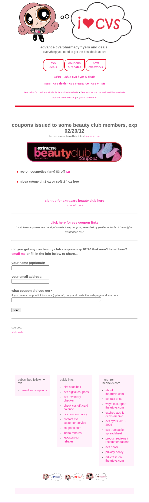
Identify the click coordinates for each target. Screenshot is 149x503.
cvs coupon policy (75, 415)
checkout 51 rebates (72, 440)
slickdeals (17, 332)
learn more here (92, 136)
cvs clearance (79, 83)
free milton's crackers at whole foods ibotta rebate (51, 92)
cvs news (111, 447)
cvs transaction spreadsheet (115, 432)
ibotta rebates (73, 433)
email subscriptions (34, 391)
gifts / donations (87, 97)
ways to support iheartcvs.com (115, 406)
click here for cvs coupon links (75, 222)
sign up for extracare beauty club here (74, 200)
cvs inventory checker (72, 399)
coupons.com (72, 428)
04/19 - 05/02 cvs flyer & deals (75, 77)
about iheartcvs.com (114, 392)
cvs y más (98, 83)
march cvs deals (55, 83)
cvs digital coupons (76, 392)
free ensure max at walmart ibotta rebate (103, 92)
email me (18, 253)
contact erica (113, 399)
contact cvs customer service (75, 421)
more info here (74, 205)
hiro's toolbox (72, 387)
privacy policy (114, 452)
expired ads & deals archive (114, 414)
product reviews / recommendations (117, 440)
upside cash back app (65, 97)
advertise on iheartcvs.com (114, 459)
